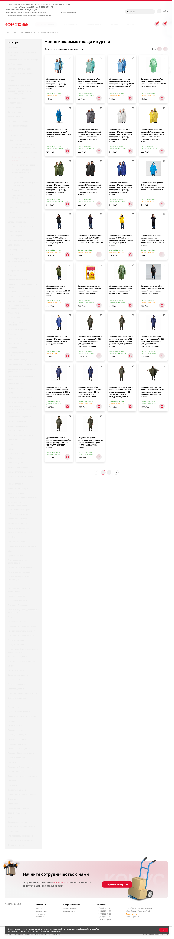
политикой (43, 931)
